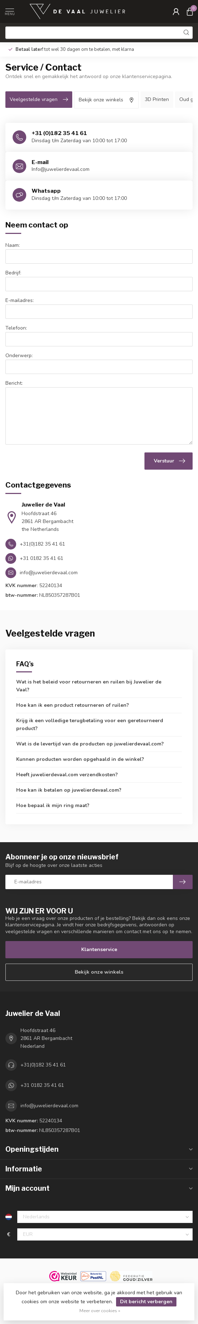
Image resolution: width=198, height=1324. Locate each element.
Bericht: (14, 383)
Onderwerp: (19, 355)
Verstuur (169, 461)
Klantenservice (99, 949)
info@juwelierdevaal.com (49, 1105)
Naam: (12, 245)
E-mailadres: (19, 300)
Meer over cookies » (99, 1311)
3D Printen (157, 99)
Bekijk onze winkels (99, 972)
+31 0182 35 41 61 (42, 1085)
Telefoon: (16, 328)
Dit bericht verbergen (146, 1301)
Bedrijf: (13, 272)
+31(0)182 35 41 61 (43, 1064)
